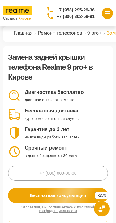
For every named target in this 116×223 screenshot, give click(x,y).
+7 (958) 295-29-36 (76, 9)
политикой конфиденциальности (67, 209)
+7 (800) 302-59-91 (76, 16)
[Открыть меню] (107, 13)
